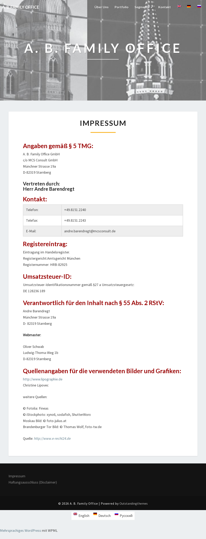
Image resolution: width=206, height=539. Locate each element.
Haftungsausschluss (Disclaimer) (32, 482)
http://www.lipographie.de (42, 379)
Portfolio (122, 7)
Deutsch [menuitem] (104, 515)
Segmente (143, 7)
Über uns (102, 7)
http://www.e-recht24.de (52, 438)
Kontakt (164, 7)
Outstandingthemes (133, 503)
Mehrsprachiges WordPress (20, 530)
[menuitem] (179, 8)
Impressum (16, 476)
